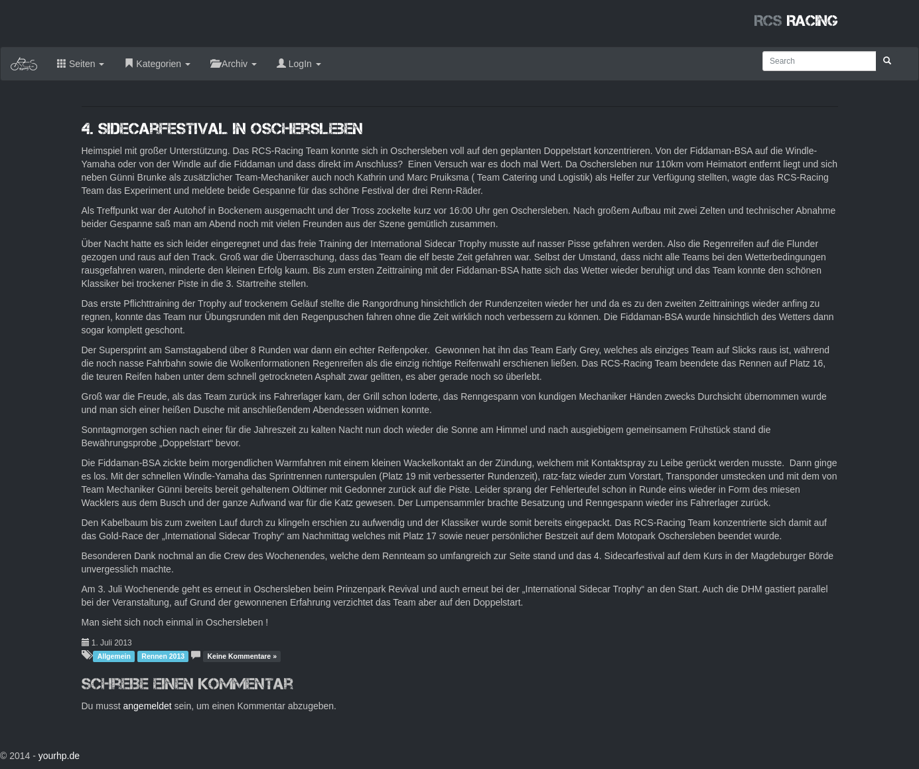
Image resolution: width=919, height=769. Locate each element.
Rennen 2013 (162, 656)
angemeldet (147, 706)
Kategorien (157, 63)
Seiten (80, 63)
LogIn (299, 63)
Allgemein (114, 656)
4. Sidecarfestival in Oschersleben (222, 128)
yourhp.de (59, 755)
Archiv (233, 63)
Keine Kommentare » (242, 656)
